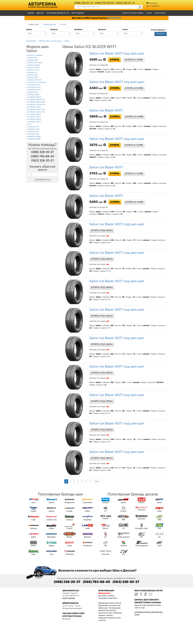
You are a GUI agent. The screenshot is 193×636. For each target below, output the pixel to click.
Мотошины (78, 13)
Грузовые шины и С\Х (57, 13)
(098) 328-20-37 (83, 3)
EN (66, 619)
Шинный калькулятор (107, 610)
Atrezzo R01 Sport (35, 63)
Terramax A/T (33, 127)
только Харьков (159, 30)
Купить (114, 60)
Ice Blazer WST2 (34, 119)
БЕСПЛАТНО (114, 18)
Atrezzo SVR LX (34, 67)
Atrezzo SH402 (34, 65)
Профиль (78, 29)
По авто (63, 24)
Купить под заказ (102, 230)
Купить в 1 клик (134, 60)
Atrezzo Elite (33, 60)
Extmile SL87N (33, 95)
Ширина (54, 29)
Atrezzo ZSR (32, 75)
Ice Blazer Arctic (34, 107)
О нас (149, 13)
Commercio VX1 (34, 90)
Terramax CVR (33, 129)
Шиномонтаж (104, 593)
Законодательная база (107, 598)
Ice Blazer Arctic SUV (36, 112)
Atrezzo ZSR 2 (33, 77)
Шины (31, 13)
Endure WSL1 (33, 92)
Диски (40, 13)
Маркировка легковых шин (109, 605)
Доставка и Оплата (106, 596)
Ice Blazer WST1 (34, 117)
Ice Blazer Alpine (34, 97)
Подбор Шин (33, 24)
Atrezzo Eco (32, 58)
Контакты (160, 13)
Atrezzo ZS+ (32, 72)
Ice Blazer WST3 (34, 122)
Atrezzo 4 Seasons (35, 55)
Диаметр (102, 29)
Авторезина (42, 4)
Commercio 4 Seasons (37, 82)
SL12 (29, 124)
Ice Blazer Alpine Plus (36, 104)
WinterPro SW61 (34, 136)
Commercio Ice (34, 85)
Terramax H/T (33, 132)
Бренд (29, 29)
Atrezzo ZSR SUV (34, 80)
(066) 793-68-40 (104, 3)
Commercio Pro (34, 87)
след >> (97, 481)
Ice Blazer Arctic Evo (36, 109)
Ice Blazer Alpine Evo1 (36, 102)
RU (63, 619)
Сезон (125, 29)
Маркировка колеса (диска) (109, 603)
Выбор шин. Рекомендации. (109, 608)
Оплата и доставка (132, 13)
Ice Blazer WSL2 (34, 114)
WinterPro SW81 (34, 139)
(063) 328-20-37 (125, 3)
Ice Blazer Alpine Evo (36, 100)
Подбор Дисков (49, 24)
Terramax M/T (33, 134)
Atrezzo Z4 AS (33, 70)
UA (69, 619)
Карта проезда (68, 598)
